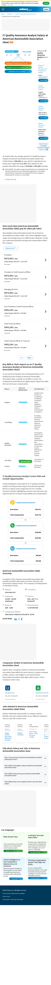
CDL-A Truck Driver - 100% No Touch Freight (33, 734)
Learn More (10, 5)
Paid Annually (12, 51)
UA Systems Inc (10, 693)
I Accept (46, 3)
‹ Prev (21, 358)
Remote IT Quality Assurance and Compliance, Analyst (42, 68)
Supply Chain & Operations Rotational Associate (8, 736)
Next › (30, 358)
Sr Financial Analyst (47, 736)
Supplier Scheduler (20, 734)
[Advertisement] (18, 203)
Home (3, 14)
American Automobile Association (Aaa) (25, 14)
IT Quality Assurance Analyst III (26, 526)
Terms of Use (6, 896)
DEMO (46, 9)
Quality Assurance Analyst (41, 87)
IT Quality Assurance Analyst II (26, 549)
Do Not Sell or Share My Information (13, 899)
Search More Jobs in (43, 146)
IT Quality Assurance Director (25, 503)
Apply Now (43, 80)
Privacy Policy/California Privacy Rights (14, 893)
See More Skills (25, 461)
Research (9, 14)
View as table (27, 52)
